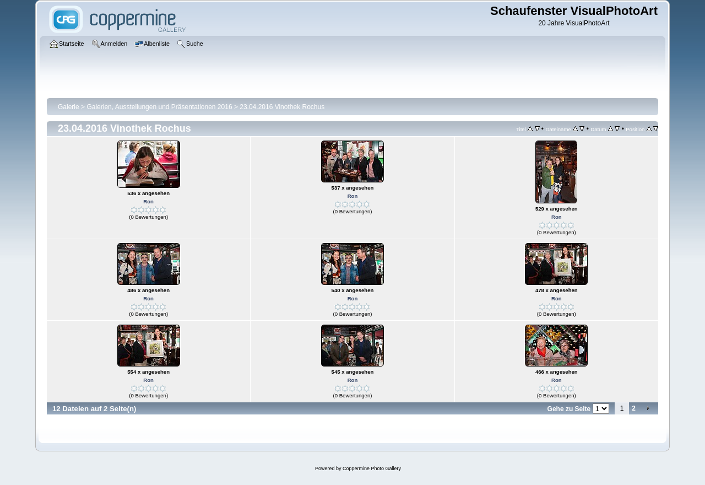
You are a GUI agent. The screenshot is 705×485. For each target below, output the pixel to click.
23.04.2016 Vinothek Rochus (282, 107)
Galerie (68, 107)
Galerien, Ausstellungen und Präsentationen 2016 (159, 107)
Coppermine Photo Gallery (372, 468)
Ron (148, 201)
